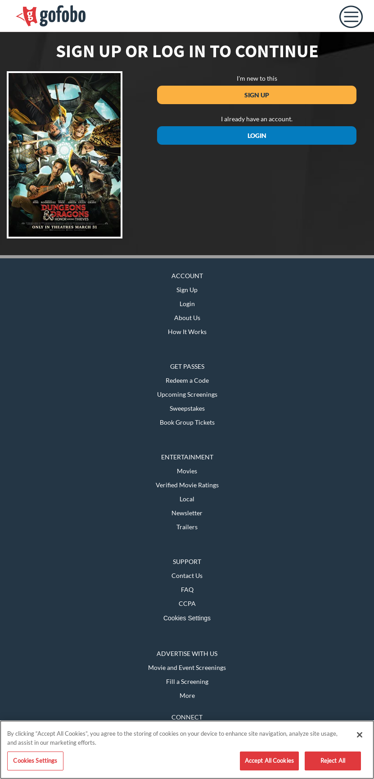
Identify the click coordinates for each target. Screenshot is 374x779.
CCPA (187, 603)
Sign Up (256, 95)
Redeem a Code (187, 380)
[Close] (359, 735)
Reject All (332, 760)
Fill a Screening (187, 681)
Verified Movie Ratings (187, 485)
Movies (187, 471)
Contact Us (187, 575)
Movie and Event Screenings (187, 667)
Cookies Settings (187, 618)
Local (187, 499)
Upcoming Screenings (187, 394)
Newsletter (187, 513)
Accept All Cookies (269, 760)
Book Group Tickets (187, 422)
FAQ (187, 589)
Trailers (187, 527)
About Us (187, 317)
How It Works (187, 331)
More (187, 695)
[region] (187, 749)
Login (257, 135)
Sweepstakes (187, 408)
